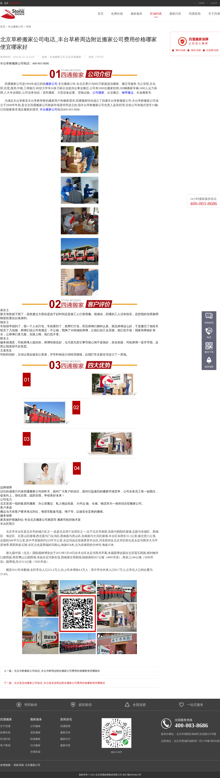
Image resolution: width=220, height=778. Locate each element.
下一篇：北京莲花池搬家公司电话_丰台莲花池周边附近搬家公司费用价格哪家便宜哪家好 (54, 683)
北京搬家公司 (32, 765)
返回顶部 (209, 366)
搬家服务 (136, 13)
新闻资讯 (66, 719)
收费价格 (117, 13)
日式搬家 (35, 745)
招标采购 (19, 765)
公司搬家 (98, 92)
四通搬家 (6, 719)
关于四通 (214, 13)
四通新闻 (195, 13)
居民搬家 (35, 732)
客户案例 (5, 745)
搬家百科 (65, 732)
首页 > (3, 26)
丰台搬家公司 (48, 109)
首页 (100, 13)
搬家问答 (175, 13)
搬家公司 (51, 83)
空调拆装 (35, 751)
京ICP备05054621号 (131, 774)
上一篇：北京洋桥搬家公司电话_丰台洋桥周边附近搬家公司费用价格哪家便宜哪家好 (52, 671)
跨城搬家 (35, 739)
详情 (28, 26)
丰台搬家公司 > (16, 26)
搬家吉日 (65, 739)
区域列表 (156, 13)
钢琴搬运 (128, 92)
